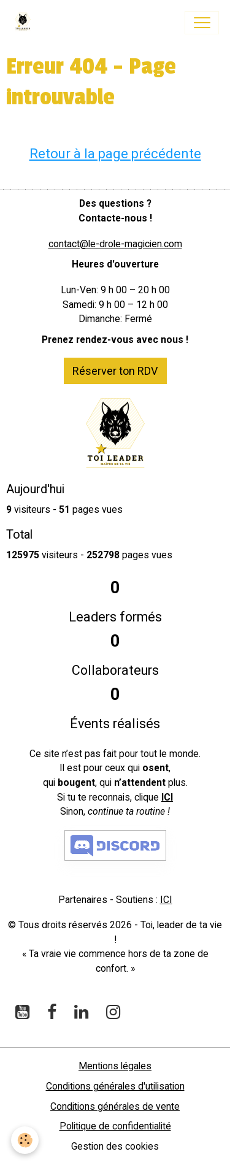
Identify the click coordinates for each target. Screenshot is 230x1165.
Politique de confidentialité (115, 1126)
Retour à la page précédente (115, 153)
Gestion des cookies (115, 1146)
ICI (167, 797)
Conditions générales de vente (115, 1106)
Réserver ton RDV (115, 370)
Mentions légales (115, 1066)
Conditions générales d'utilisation (115, 1086)
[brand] (25, 22)
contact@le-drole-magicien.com (115, 244)
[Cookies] (25, 1140)
